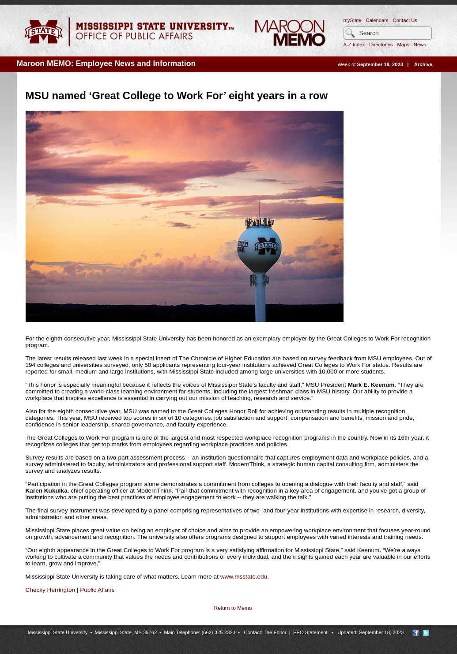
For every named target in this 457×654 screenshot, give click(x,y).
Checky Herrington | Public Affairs (70, 590)
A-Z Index (354, 44)
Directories (381, 44)
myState (353, 20)
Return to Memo (233, 608)
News (420, 44)
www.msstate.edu (244, 576)
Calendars (377, 20)
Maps (403, 44)
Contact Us (405, 20)
